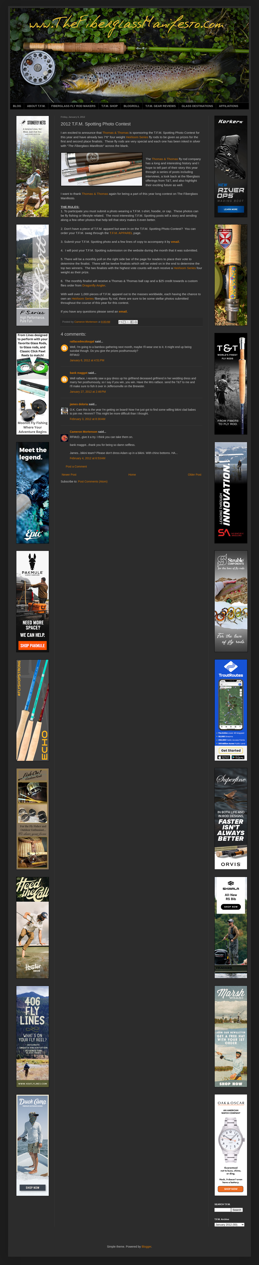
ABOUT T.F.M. (36, 106)
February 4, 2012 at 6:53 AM (87, 458)
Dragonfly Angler (93, 285)
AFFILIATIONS (228, 106)
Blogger (146, 1246)
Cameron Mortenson (83, 431)
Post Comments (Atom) (92, 481)
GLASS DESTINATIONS (197, 106)
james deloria (79, 404)
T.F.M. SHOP (109, 106)
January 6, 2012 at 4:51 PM (87, 360)
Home (132, 474)
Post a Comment (76, 466)
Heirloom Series (137, 137)
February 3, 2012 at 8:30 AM (87, 419)
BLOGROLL (132, 106)
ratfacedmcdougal (82, 341)
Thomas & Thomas (115, 132)
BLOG (17, 106)
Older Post (194, 474)
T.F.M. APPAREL (121, 233)
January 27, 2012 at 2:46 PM (88, 391)
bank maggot (78, 372)
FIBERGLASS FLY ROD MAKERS (73, 106)
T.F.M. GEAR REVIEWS (160, 106)
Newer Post (69, 474)
